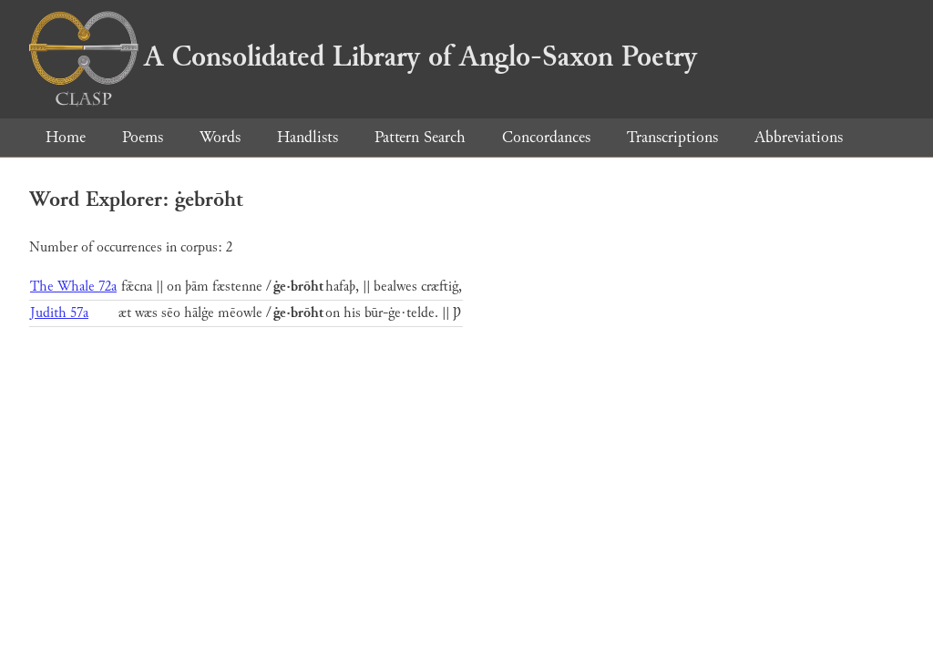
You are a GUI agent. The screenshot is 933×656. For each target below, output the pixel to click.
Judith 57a (59, 312)
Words (220, 137)
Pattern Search (420, 137)
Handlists (307, 137)
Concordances (546, 137)
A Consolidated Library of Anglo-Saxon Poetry (363, 56)
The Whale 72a (73, 286)
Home (66, 137)
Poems (142, 137)
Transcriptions (672, 137)
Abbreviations (798, 137)
